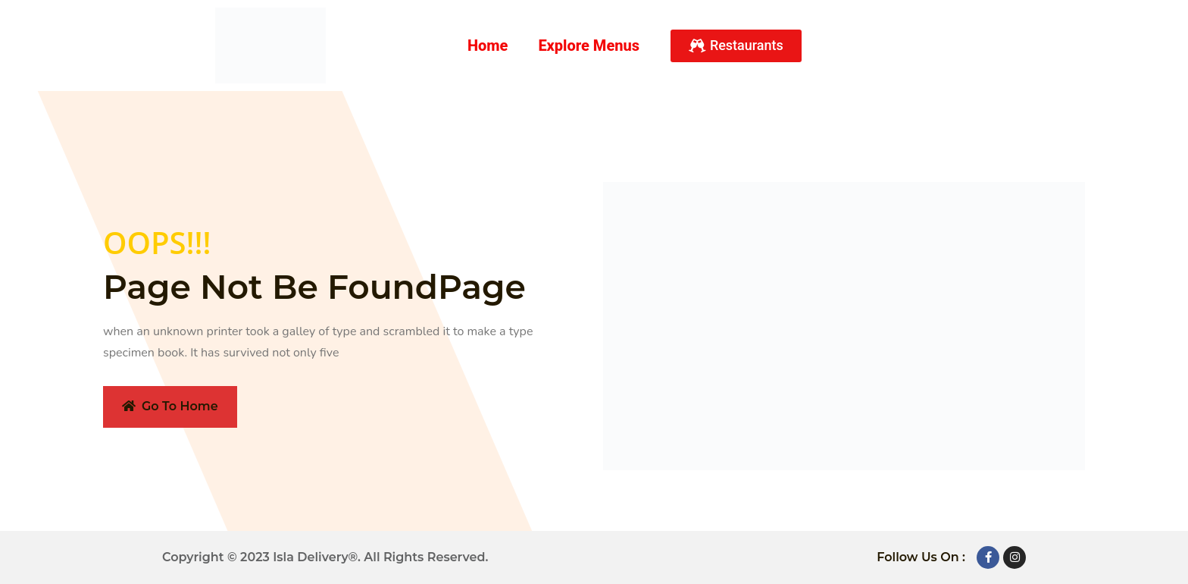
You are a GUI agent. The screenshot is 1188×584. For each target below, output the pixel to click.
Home (487, 45)
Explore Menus (588, 45)
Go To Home (170, 406)
